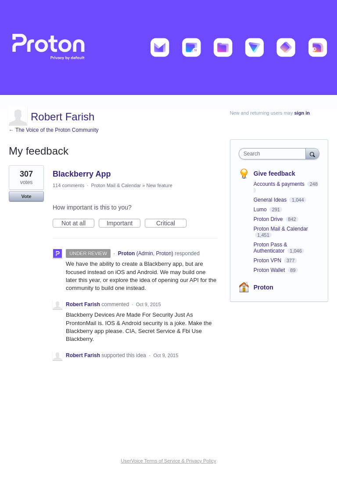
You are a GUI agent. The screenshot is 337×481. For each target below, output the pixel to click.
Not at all (77, 224)
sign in (302, 113)
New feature (159, 185)
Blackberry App (82, 174)
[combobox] (274, 154)
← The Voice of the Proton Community (54, 130)
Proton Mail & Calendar (116, 185)
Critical (171, 224)
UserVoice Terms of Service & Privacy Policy (168, 460)
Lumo (261, 209)
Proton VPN (268, 260)
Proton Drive (269, 219)
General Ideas (271, 200)
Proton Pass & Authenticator (270, 248)
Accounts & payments (280, 184)
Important (123, 224)
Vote (26, 196)
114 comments (68, 185)
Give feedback (274, 173)
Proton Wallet (270, 270)
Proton (263, 287)
